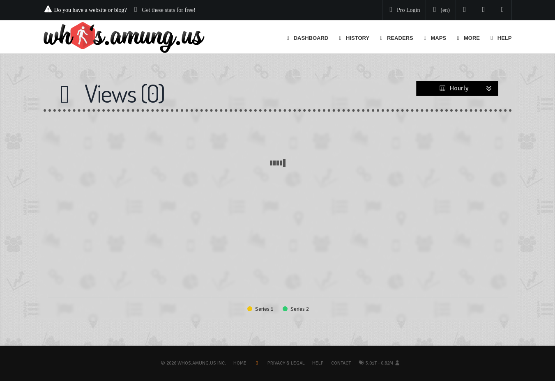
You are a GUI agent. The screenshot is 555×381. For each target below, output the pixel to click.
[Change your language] (440, 10)
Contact (341, 363)
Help (318, 363)
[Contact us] (502, 10)
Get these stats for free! (169, 10)
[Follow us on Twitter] (465, 10)
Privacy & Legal (286, 363)
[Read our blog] (484, 10)
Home (239, 363)
